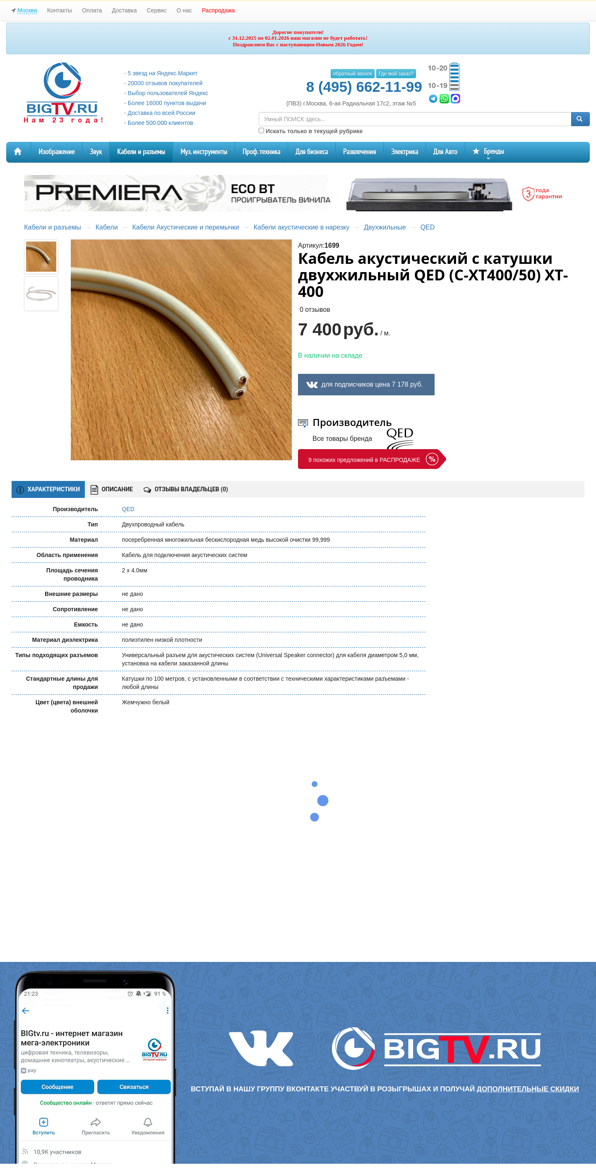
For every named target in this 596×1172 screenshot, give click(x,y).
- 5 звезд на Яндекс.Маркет (160, 73)
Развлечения (359, 152)
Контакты (59, 10)
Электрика (404, 152)
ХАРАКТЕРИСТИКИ (48, 489)
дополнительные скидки (528, 1089)
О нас (184, 10)
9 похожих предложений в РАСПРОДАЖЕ (364, 460)
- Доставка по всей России (159, 113)
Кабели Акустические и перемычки (185, 227)
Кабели (107, 227)
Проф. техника (261, 152)
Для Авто (445, 152)
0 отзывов (315, 309)
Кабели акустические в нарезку (302, 227)
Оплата (92, 10)
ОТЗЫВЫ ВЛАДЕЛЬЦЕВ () (186, 489)
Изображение (56, 152)
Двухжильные (385, 227)
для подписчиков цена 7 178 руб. (372, 384)
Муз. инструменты (203, 152)
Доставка (124, 10)
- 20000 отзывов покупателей (163, 83)
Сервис (156, 10)
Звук (96, 152)
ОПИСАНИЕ (112, 490)
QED (428, 227)
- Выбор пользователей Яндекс (166, 93)
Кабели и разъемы (141, 152)
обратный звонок (352, 74)
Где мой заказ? (396, 74)
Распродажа (218, 10)
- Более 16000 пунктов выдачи (165, 103)
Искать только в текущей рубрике (311, 131)
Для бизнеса (312, 152)
